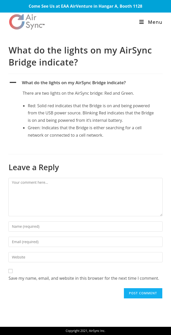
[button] (85, 82)
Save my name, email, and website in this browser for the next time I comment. (83, 278)
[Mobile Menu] (150, 22)
